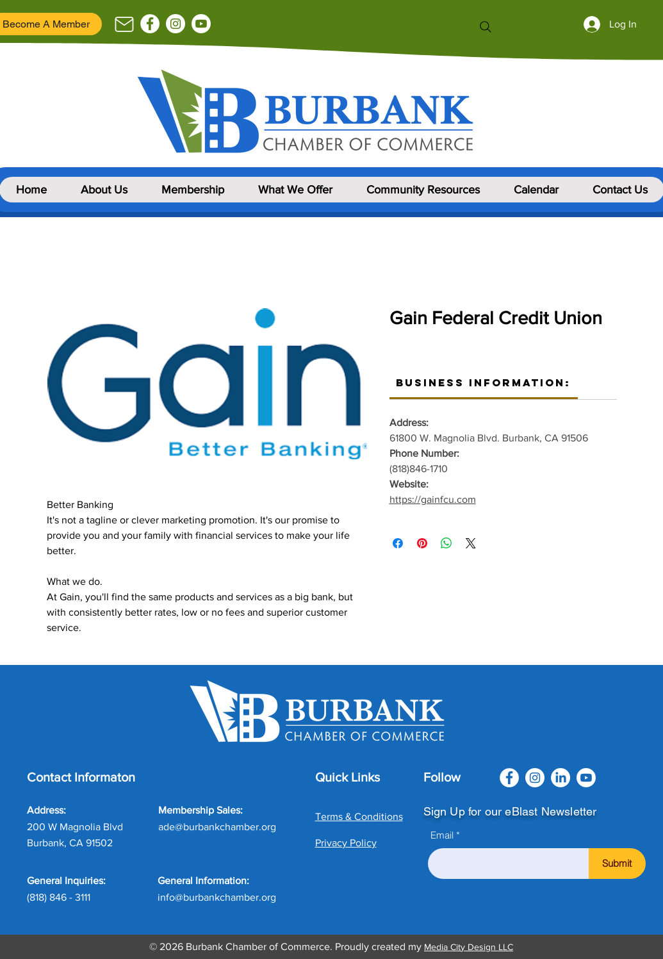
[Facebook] (150, 23)
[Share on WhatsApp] (446, 543)
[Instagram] (175, 23)
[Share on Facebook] (397, 543)
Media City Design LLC (468, 947)
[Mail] (124, 24)
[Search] (485, 26)
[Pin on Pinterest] (422, 543)
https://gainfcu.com (432, 499)
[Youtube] (201, 23)
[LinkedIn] (560, 777)
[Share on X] (471, 543)
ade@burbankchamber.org (217, 826)
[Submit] (617, 863)
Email (442, 835)
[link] (483, 382)
